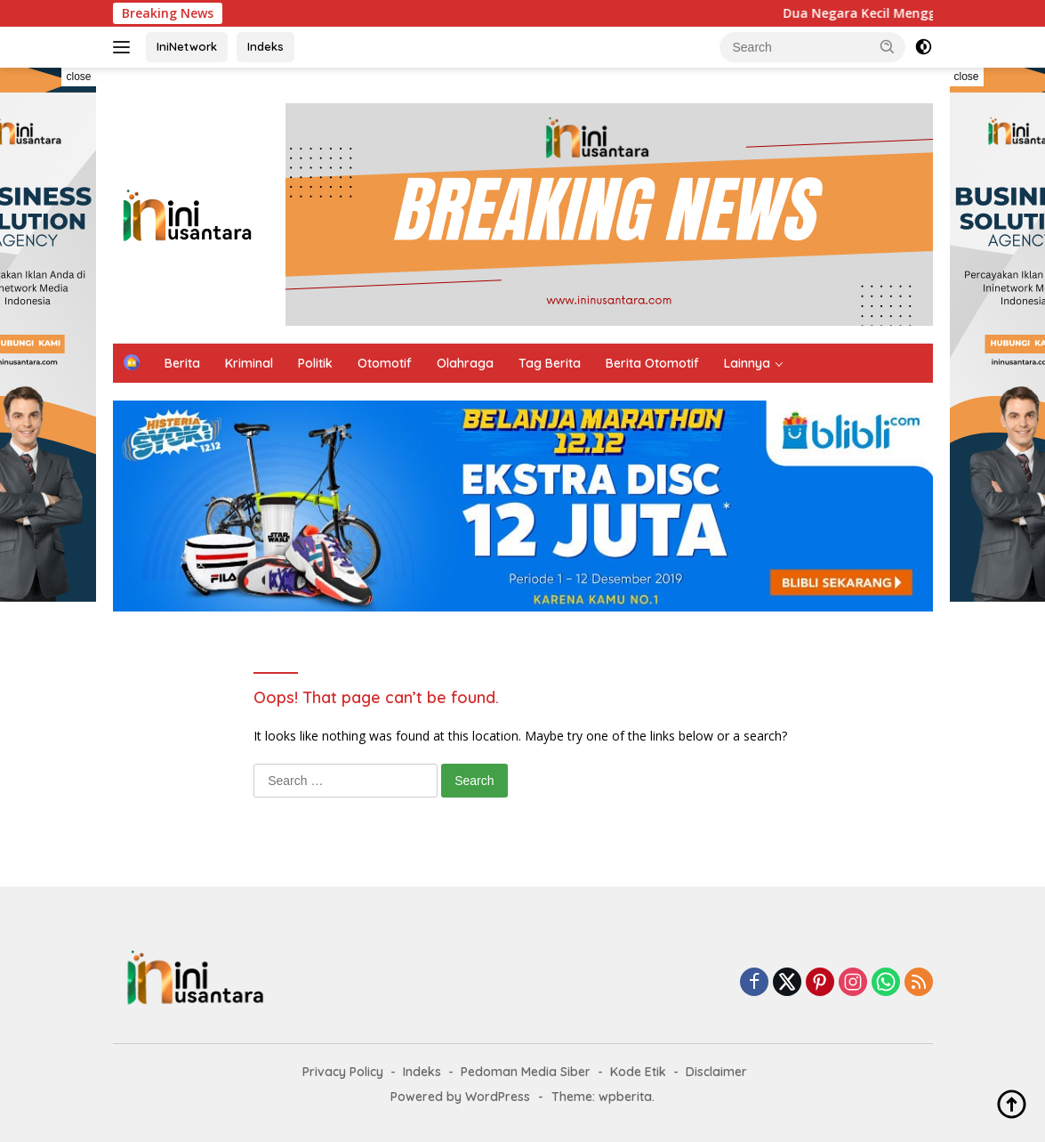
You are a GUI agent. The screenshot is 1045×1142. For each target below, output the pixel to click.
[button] (887, 46)
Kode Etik (638, 1072)
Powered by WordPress (460, 1097)
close (78, 76)
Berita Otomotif (652, 363)
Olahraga (465, 363)
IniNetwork (187, 46)
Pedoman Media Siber (526, 1072)
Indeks (265, 46)
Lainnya (747, 363)
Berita (182, 363)
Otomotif (385, 363)
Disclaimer (716, 1072)
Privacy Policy (342, 1072)
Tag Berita (549, 363)
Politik (315, 363)
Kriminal (249, 363)
